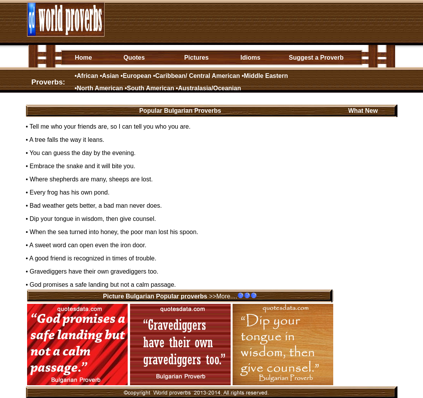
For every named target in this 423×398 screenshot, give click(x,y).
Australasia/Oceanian (209, 88)
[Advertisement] (247, 19)
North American (100, 88)
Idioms (250, 57)
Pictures (196, 57)
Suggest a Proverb (316, 57)
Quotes (134, 57)
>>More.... (223, 296)
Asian (110, 75)
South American (150, 88)
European (137, 75)
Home (83, 57)
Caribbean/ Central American (197, 75)
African (87, 75)
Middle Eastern (266, 75)
